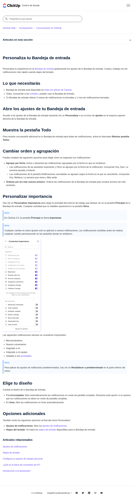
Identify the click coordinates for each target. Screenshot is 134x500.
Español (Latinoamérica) (59, 493)
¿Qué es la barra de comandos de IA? (21, 465)
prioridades (26, 356)
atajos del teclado (47, 430)
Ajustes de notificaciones (15, 446)
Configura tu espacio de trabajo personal (23, 459)
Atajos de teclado (11, 453)
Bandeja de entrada (44, 69)
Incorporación (26, 28)
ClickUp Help (9, 28)
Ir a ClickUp (36, 493)
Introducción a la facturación (16, 471)
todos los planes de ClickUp (58, 90)
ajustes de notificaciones (55, 426)
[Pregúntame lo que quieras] (43, 19)
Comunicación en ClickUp (48, 28)
